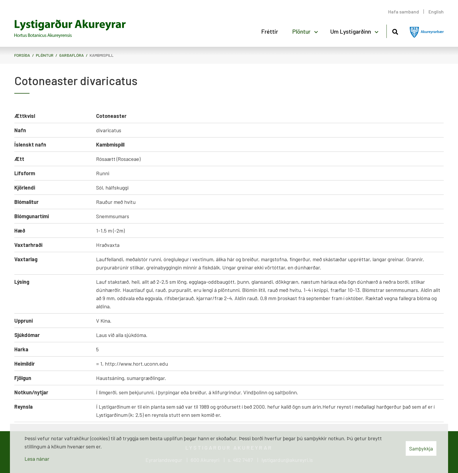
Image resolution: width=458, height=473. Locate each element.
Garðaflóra (71, 55)
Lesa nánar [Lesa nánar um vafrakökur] (37, 458)
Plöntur (44, 55)
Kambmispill (102, 55)
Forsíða (22, 55)
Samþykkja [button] (421, 448)
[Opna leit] (395, 30)
